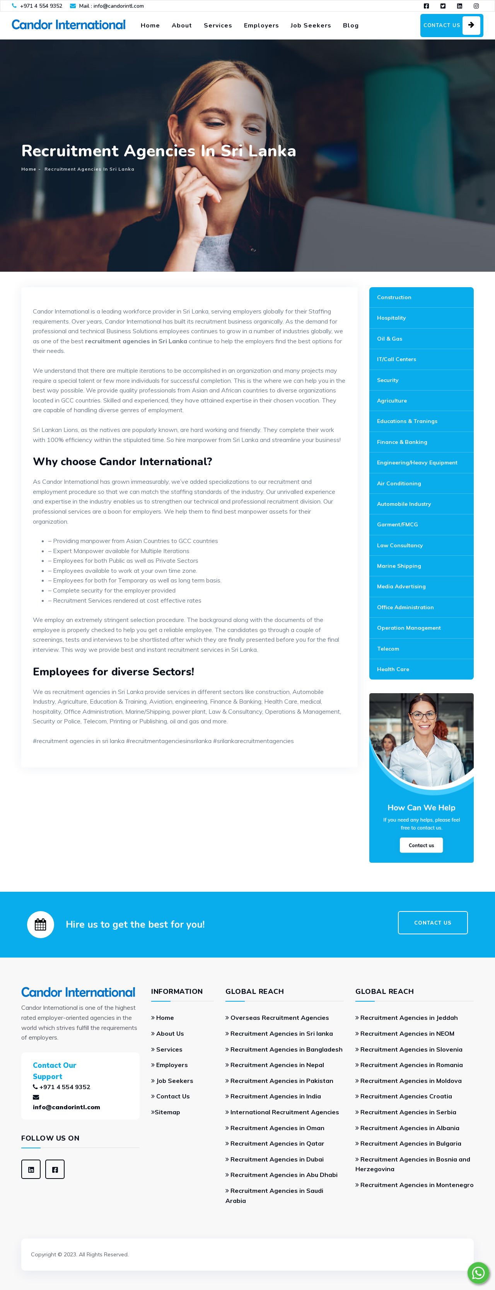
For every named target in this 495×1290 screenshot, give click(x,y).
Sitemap (165, 1112)
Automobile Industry (404, 503)
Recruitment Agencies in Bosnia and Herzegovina (412, 1164)
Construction (394, 297)
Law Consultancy (400, 545)
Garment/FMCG (397, 524)
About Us (167, 1033)
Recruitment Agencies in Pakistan (279, 1080)
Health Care (393, 669)
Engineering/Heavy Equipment (417, 462)
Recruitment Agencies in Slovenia (409, 1049)
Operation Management (409, 627)
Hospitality (391, 317)
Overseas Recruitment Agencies (277, 1017)
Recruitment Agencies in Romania (409, 1065)
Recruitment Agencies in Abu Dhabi (281, 1175)
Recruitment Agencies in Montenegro (414, 1185)
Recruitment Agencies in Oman (274, 1128)
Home (150, 25)
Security (388, 380)
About (182, 25)
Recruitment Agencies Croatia (403, 1096)
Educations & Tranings (407, 421)
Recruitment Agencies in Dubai (274, 1159)
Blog (351, 25)
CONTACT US (433, 923)
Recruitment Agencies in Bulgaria (408, 1143)
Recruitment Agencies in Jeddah (406, 1017)
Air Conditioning (399, 483)
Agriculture (392, 400)
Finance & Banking (402, 442)
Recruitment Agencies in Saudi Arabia (274, 1195)
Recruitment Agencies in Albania (407, 1128)
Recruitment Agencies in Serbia (405, 1112)
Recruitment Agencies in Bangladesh (284, 1049)
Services (218, 25)
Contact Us (170, 1096)
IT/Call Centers (396, 359)
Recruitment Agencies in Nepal (274, 1065)
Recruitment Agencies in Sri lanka (279, 1033)
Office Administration (405, 607)
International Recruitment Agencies (282, 1112)
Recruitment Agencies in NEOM (404, 1033)
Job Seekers (311, 25)
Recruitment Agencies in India (273, 1096)
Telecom (388, 648)
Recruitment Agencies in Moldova (408, 1080)
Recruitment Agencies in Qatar (274, 1143)
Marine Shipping (399, 565)
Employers (261, 25)
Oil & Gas (389, 338)
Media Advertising (401, 586)
